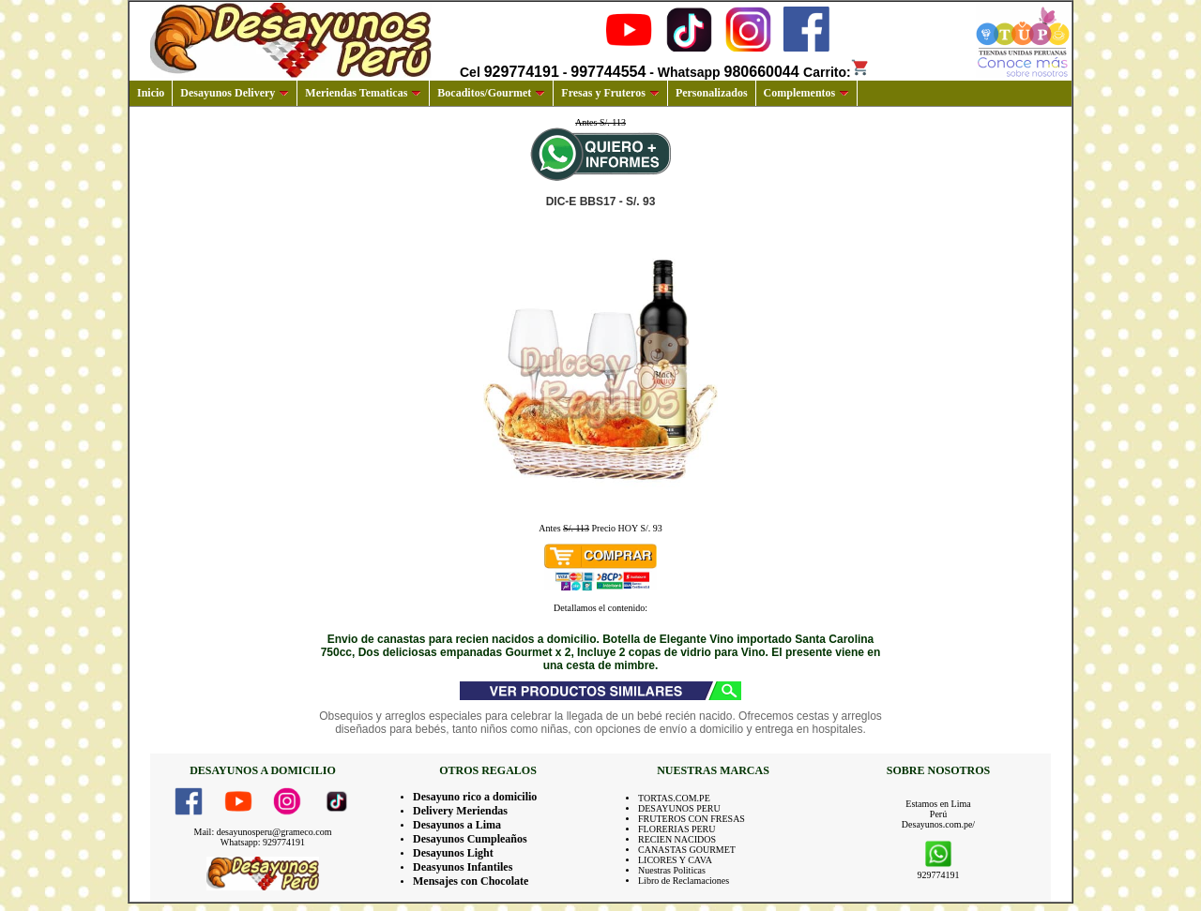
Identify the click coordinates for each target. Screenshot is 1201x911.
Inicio (150, 92)
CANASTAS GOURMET (687, 849)
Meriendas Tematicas (363, 92)
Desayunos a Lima (457, 824)
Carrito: (836, 72)
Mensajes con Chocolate (470, 881)
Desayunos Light (453, 852)
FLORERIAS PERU (677, 829)
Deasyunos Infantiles (462, 867)
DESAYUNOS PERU (679, 808)
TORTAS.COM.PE (674, 798)
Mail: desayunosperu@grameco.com (263, 832)
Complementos (807, 92)
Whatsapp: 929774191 (262, 842)
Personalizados (712, 92)
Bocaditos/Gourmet (491, 92)
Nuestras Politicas (672, 870)
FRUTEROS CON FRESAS (691, 819)
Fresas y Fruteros (610, 92)
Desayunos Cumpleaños (470, 838)
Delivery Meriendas (460, 810)
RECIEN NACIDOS (677, 839)
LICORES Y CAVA (675, 860)
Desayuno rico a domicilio (475, 796)
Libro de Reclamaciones (683, 880)
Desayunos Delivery (234, 92)
